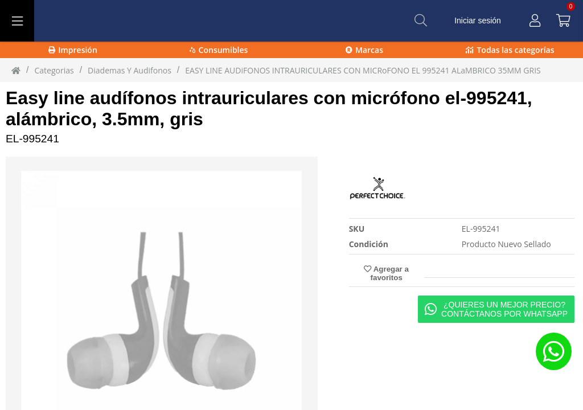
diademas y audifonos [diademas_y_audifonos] (129, 70)
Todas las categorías (510, 49)
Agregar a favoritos (386, 273)
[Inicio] (15, 70)
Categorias (53, 70)
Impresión (72, 49)
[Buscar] (421, 20)
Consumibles (219, 49)
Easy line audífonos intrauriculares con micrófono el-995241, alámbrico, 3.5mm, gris (269, 108)
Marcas (364, 49)
